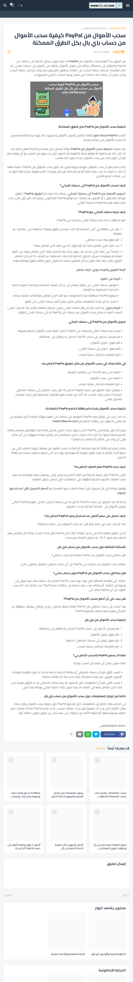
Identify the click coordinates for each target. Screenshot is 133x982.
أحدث (124, 895)
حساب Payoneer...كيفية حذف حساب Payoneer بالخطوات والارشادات (110, 794)
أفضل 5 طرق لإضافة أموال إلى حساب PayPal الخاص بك (23, 846)
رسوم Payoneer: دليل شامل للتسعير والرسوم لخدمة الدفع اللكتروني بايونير (67, 794)
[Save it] (9, 52)
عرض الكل (101, 748)
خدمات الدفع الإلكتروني (94, 28)
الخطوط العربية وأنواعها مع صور (108, 954)
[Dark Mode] (20, 5)
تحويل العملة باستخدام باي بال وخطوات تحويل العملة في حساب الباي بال (109, 846)
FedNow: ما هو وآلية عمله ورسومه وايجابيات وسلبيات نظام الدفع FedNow (25, 794)
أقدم (8, 895)
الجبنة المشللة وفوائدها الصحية (68, 954)
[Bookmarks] (13, 5)
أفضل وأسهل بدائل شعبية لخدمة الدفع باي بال (69, 846)
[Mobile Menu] (127, 5)
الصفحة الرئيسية (117, 28)
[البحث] (4, 5)
